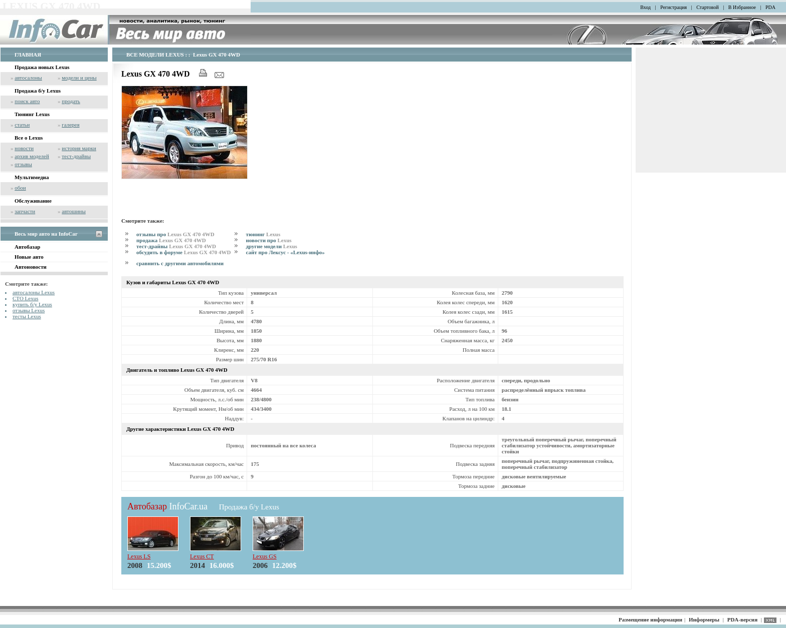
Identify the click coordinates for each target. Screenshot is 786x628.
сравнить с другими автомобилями (180, 263)
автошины (74, 211)
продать (71, 101)
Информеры (704, 619)
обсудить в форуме (183, 252)
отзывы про (175, 234)
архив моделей (32, 156)
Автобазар (27, 247)
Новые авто (29, 257)
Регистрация (673, 7)
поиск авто (27, 101)
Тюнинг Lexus (32, 114)
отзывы (23, 164)
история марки (79, 148)
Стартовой (707, 7)
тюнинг (263, 234)
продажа (171, 240)
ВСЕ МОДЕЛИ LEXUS (155, 55)
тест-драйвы (76, 156)
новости (24, 148)
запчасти (25, 211)
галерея (70, 125)
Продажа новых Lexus (42, 67)
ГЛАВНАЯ (28, 55)
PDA (770, 7)
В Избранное (742, 7)
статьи (22, 125)
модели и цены (79, 78)
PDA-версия (742, 619)
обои (20, 188)
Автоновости (31, 267)
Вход (645, 7)
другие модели (271, 246)
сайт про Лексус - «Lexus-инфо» (285, 252)
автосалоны (28, 78)
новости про (268, 240)
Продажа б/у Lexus (38, 91)
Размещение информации (650, 619)
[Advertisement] (238, 197)
